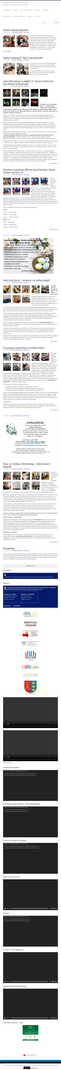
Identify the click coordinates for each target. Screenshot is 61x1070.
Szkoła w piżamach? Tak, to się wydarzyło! (23, 58)
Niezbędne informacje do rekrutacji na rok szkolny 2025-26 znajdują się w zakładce (28, 577)
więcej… (46, 74)
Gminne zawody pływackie (15, 30)
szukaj (56, 22)
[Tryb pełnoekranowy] (56, 908)
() (30, 595)
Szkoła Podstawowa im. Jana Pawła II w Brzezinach (15, 3)
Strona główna (7, 10)
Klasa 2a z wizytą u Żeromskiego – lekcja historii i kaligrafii (26, 465)
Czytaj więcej (34, 1067)
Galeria (30, 16)
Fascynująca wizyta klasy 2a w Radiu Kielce (23, 348)
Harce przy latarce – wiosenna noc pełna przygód (26, 280)
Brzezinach (27, 32)
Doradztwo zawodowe (19, 16)
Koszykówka (9, 548)
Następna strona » (30, 566)
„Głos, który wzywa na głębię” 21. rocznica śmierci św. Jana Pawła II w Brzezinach (28, 82)
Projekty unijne (7, 16)
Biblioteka (37, 10)
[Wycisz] (53, 908)
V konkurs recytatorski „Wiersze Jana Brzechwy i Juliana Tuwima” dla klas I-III (29, 171)
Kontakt (37, 16)
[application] (30, 785)
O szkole (15, 10)
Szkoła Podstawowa (17, 32)
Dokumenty (45, 10)
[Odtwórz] (5, 908)
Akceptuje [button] (26, 1067)
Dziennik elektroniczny (26, 10)
